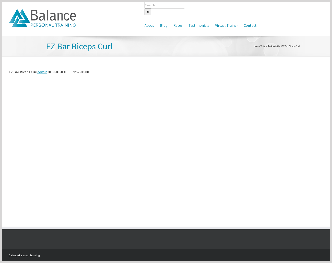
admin (42, 72)
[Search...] (164, 5)
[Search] (148, 12)
